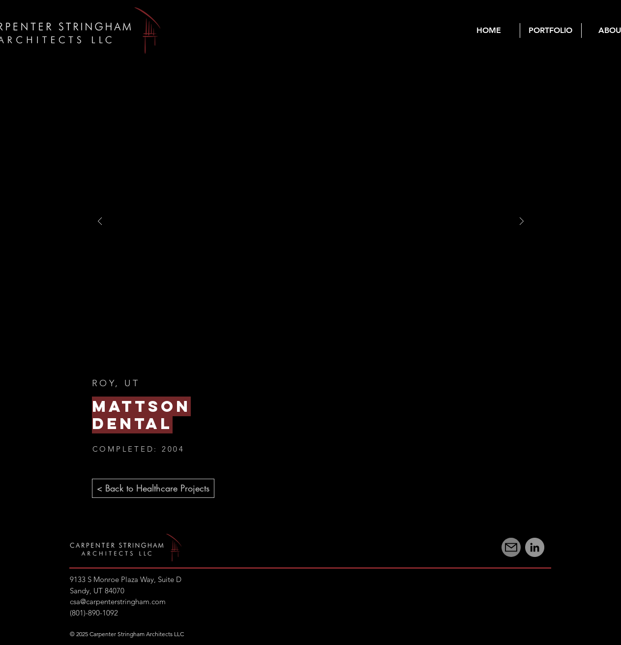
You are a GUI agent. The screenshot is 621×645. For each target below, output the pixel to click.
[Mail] (511, 547)
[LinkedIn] (534, 547)
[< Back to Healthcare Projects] (153, 488)
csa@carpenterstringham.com (118, 601)
